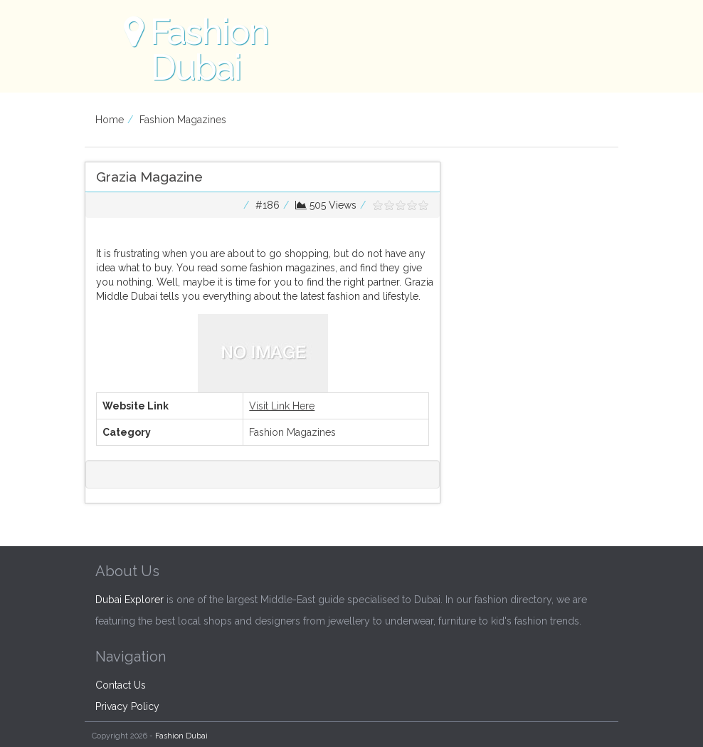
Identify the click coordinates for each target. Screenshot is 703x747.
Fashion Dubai (181, 736)
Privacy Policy (127, 706)
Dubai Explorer (129, 599)
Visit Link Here (281, 406)
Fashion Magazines (182, 119)
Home (109, 119)
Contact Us (120, 685)
